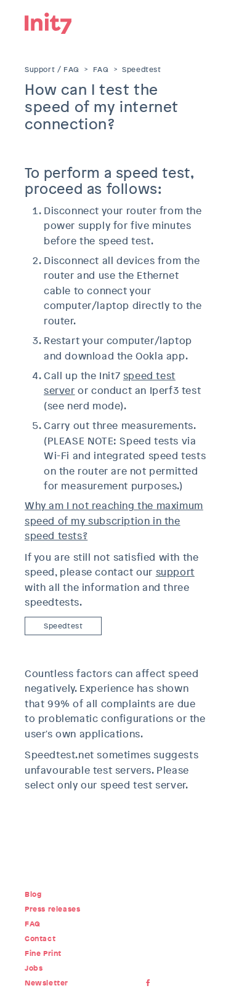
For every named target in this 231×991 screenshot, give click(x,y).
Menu (197, 21)
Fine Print (43, 953)
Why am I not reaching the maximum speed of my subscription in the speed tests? (114, 520)
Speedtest (141, 69)
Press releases (52, 909)
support (175, 572)
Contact (40, 939)
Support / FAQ (52, 69)
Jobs (34, 968)
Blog (33, 894)
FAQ (101, 69)
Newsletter (46, 983)
